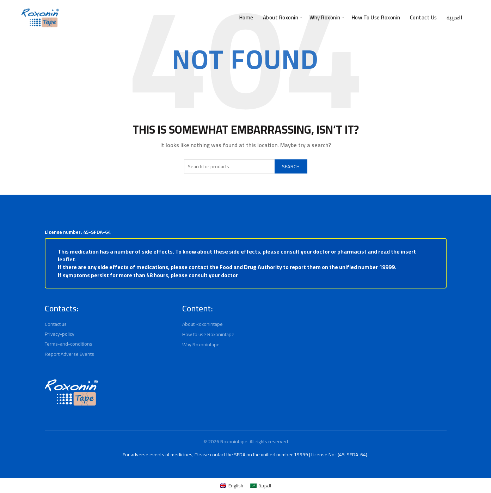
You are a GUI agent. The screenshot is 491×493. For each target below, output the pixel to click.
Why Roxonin (313, 17)
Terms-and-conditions (68, 344)
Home (226, 17)
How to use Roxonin (370, 17)
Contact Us (422, 17)
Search (289, 166)
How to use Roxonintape (209, 334)
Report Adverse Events (70, 354)
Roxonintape (233, 441)
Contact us (56, 324)
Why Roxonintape (201, 344)
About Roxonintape (203, 324)
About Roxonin (263, 17)
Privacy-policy (60, 334)
